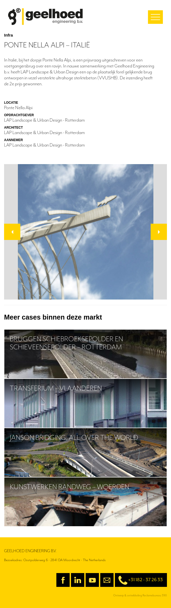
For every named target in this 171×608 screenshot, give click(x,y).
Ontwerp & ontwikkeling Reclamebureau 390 (140, 595)
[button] (12, 232)
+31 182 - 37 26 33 (139, 580)
